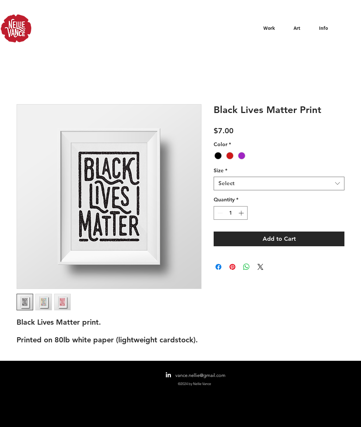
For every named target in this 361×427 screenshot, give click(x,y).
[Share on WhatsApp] (246, 266)
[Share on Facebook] (218, 266)
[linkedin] (168, 374)
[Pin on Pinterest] (232, 266)
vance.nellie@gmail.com (200, 375)
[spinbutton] (230, 213)
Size (220, 170)
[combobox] (279, 183)
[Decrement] (219, 213)
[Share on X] (260, 266)
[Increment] (241, 213)
